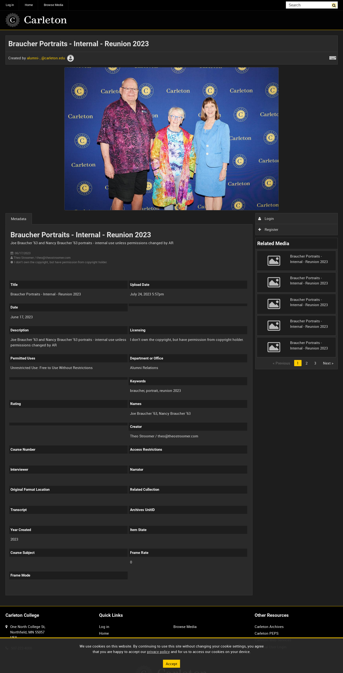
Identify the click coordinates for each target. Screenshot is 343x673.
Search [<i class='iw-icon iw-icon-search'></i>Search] (335, 4)
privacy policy (158, 651)
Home (29, 5)
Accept (171, 663)
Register (268, 229)
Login (266, 218)
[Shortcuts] (332, 57)
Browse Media (53, 5)
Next (328, 363)
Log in (10, 5)
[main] (171, 318)
